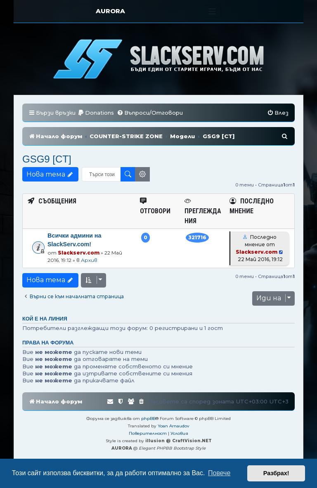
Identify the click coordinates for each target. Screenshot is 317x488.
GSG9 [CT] (46, 159)
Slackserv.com (78, 253)
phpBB (148, 418)
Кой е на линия (44, 319)
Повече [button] (219, 472)
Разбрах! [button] (276, 473)
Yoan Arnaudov (173, 426)
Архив (89, 260)
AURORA (110, 11)
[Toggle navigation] (212, 11)
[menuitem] (96, 113)
